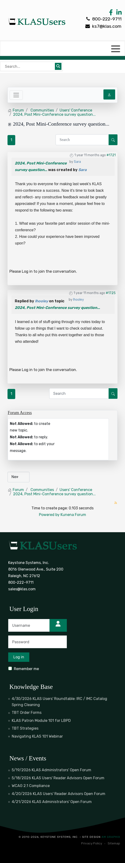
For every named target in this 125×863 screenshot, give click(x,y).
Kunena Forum (73, 514)
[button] (115, 48)
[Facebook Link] (111, 13)
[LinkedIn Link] (118, 13)
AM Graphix (111, 837)
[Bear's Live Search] (28, 66)
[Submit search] (58, 66)
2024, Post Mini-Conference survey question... (57, 307)
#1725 (111, 293)
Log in (27, 271)
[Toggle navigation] (16, 95)
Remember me (26, 669)
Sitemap (114, 843)
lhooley (78, 300)
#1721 (111, 155)
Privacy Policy (91, 843)
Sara (77, 162)
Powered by (49, 514)
